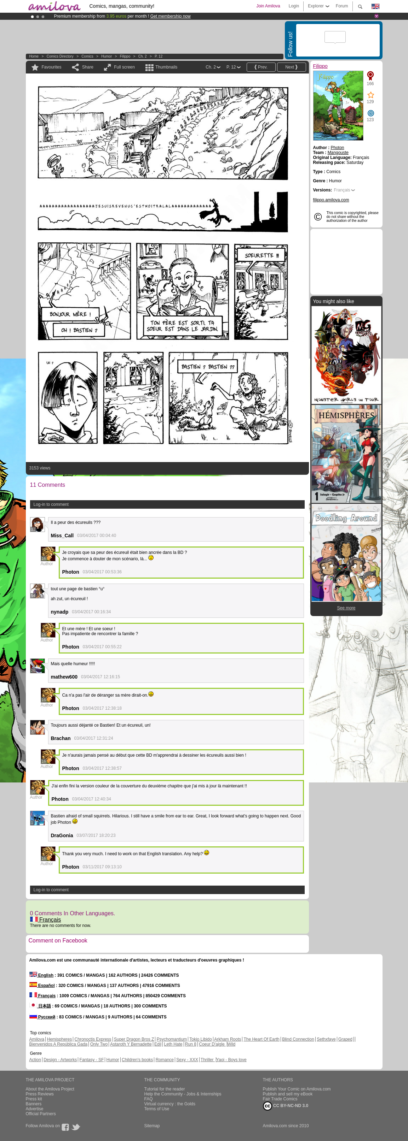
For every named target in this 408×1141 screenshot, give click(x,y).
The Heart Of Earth (261, 1039)
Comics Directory (60, 56)
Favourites (52, 67)
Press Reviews (40, 1094)
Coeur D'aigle (212, 1044)
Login (294, 6)
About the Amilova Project (50, 1089)
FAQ (148, 1098)
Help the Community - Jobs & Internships (183, 1094)
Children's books (137, 1059)
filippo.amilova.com (331, 199)
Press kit (34, 1098)
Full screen (124, 67)
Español (42, 985)
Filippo (125, 56)
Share (87, 67)
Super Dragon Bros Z (134, 1039)
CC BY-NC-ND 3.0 (286, 1106)
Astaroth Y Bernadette (131, 1044)
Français (45, 920)
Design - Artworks (60, 1059)
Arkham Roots (227, 1039)
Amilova (37, 1039)
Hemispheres (59, 1039)
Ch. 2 (142, 56)
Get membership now (170, 16)
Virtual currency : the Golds (170, 1103)
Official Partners (41, 1113)
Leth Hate (173, 1044)
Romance (165, 1059)
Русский (42, 1017)
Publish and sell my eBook (288, 1094)
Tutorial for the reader (164, 1089)
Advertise (35, 1108)
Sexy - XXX (187, 1059)
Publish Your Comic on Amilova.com (297, 1089)
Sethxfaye (326, 1039)
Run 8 (190, 1044)
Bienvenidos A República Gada (58, 1044)
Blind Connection (298, 1039)
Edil (157, 1044)
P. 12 (158, 56)
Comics (87, 56)
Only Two (99, 1044)
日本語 (40, 1006)
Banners (34, 1103)
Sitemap (152, 1125)
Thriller (208, 1059)
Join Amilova (268, 6)
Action (35, 1059)
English (41, 975)
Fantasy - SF (92, 1059)
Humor (106, 56)
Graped (345, 1039)
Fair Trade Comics (280, 1098)
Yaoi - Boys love (231, 1059)
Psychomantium (172, 1039)
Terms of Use (156, 1108)
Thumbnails (166, 67)
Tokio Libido (200, 1039)
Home (34, 56)
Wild (231, 1044)
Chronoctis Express (93, 1039)
